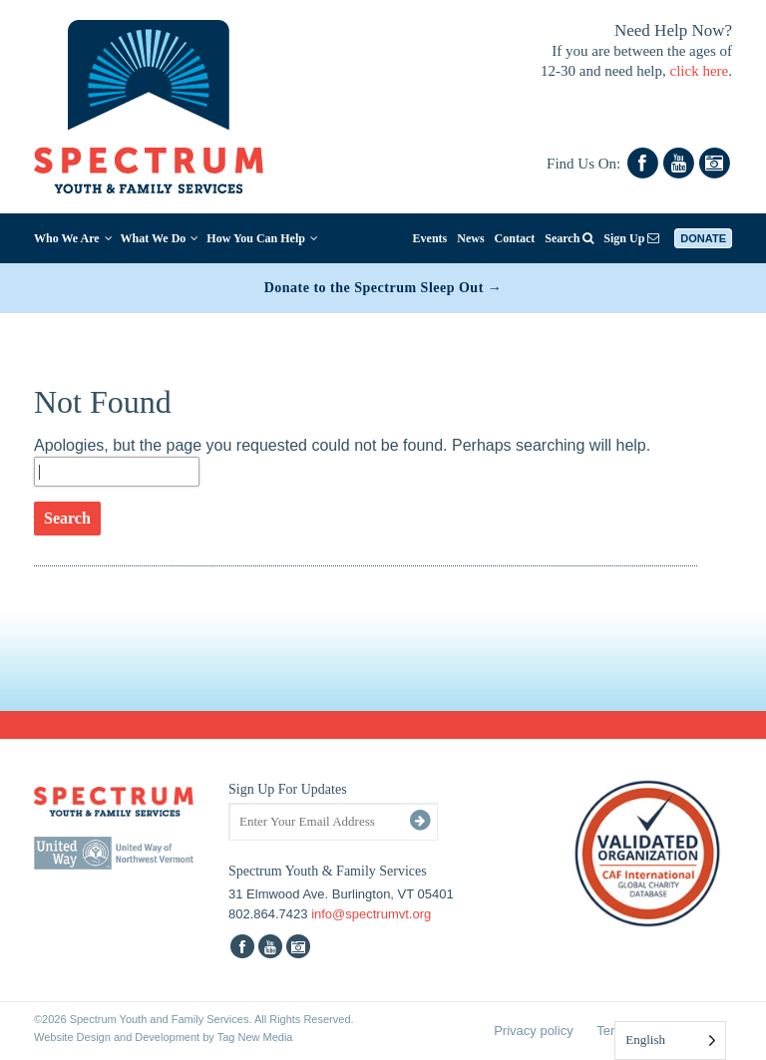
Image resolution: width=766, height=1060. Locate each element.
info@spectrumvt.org (371, 913)
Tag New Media (255, 1037)
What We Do (160, 238)
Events (430, 238)
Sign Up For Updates (287, 789)
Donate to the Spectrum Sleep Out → (383, 287)
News (470, 238)
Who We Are (73, 238)
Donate (703, 238)
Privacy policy (533, 1030)
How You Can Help (262, 238)
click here (699, 71)
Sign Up (631, 238)
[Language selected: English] (670, 1040)
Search (569, 238)
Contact (515, 238)
